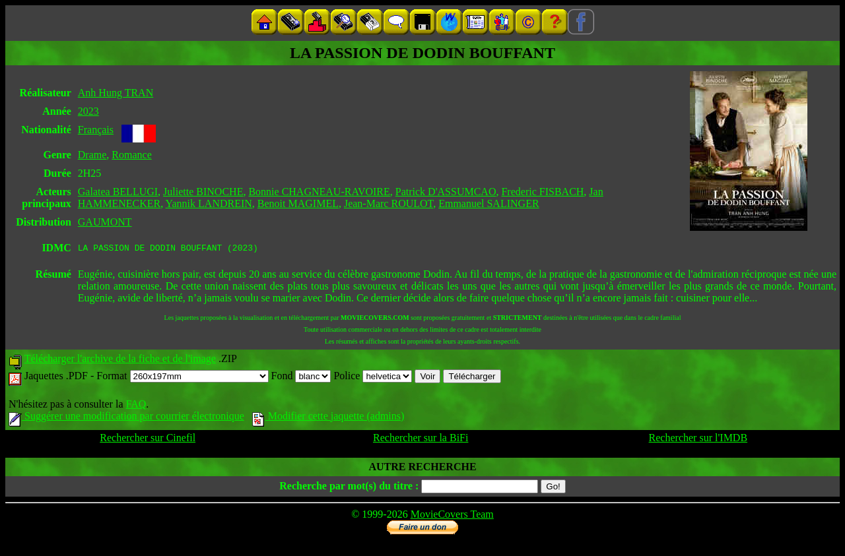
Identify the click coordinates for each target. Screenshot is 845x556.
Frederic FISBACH (542, 191)
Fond (301, 377)
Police (372, 377)
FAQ (135, 406)
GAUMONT (105, 222)
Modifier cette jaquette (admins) (328, 417)
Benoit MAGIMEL (298, 203)
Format (182, 377)
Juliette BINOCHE (203, 191)
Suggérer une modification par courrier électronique (126, 417)
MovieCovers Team (452, 516)
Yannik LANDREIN (209, 203)
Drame (92, 154)
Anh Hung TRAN (115, 92)
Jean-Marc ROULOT (388, 203)
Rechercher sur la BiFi (420, 439)
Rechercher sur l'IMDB (698, 439)
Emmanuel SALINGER (488, 203)
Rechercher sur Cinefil (147, 439)
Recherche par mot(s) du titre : (349, 487)
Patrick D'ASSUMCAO (445, 191)
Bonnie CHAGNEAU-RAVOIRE (318, 191)
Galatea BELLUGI (118, 191)
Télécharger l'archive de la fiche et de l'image (120, 360)
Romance (131, 154)
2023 (88, 111)
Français (96, 129)
